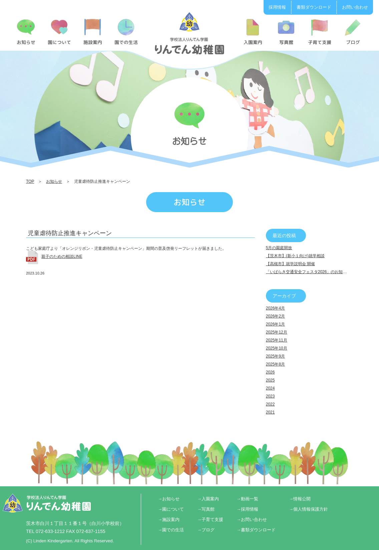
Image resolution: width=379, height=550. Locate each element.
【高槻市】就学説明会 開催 (290, 263)
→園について (171, 509)
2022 (270, 404)
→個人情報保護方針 (308, 509)
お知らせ (54, 181)
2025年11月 (276, 340)
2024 (270, 388)
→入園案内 (208, 498)
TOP (30, 181)
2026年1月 (275, 324)
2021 (270, 412)
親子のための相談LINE (61, 256)
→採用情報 (247, 509)
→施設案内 (168, 519)
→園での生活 (171, 529)
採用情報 (277, 7)
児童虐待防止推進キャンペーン (70, 233)
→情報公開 (300, 498)
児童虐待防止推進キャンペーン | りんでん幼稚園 (189, 33)
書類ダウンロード (314, 7)
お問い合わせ (355, 7)
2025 (270, 380)
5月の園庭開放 (279, 247)
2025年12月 (276, 332)
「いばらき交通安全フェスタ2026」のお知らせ (308, 271)
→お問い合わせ (252, 519)
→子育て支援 (210, 519)
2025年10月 (276, 348)
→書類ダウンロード (256, 529)
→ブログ (206, 529)
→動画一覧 (247, 498)
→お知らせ (168, 498)
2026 (270, 372)
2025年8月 (275, 364)
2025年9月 (275, 356)
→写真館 (206, 509)
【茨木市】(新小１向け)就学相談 (295, 255)
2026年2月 (275, 316)
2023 (270, 396)
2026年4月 (275, 308)
